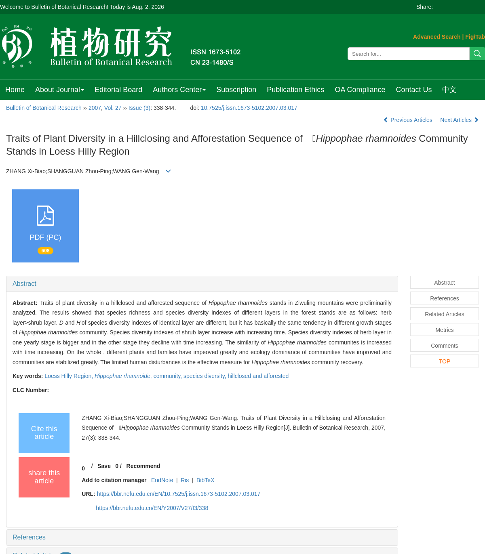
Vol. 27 (113, 108)
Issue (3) (139, 108)
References (29, 537)
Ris (185, 480)
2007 (95, 108)
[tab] (202, 284)
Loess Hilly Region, (69, 376)
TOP (445, 361)
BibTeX (205, 480)
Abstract (24, 283)
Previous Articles (408, 120)
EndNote (162, 480)
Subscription (236, 90)
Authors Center (179, 90)
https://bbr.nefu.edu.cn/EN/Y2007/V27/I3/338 (152, 508)
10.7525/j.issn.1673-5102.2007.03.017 (249, 108)
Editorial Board (118, 90)
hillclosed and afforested (258, 376)
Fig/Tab (475, 37)
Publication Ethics (295, 90)
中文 (449, 90)
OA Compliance (360, 90)
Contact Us (414, 90)
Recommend (143, 466)
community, (168, 376)
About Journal (59, 90)
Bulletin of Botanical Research (44, 108)
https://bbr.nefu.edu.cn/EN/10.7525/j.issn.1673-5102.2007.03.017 (179, 494)
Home (15, 90)
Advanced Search (437, 37)
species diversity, (205, 376)
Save (104, 466)
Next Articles (459, 120)
